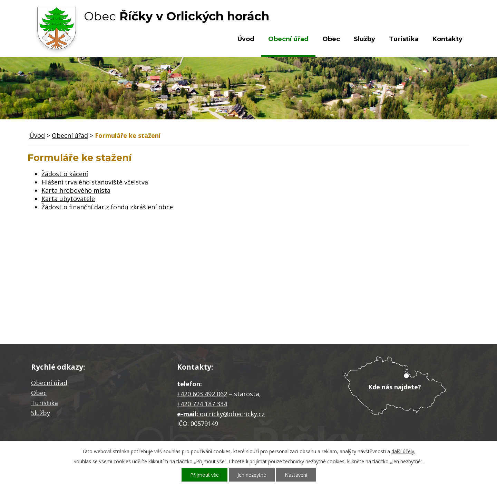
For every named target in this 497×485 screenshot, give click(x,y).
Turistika (404, 39)
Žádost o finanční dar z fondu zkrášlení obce (107, 207)
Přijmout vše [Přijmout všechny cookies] (204, 475)
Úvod (245, 39)
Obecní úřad (288, 39)
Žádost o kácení (64, 174)
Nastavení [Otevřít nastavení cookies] (296, 475)
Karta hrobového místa (75, 190)
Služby (364, 39)
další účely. (403, 451)
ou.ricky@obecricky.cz (232, 414)
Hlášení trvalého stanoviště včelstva (94, 182)
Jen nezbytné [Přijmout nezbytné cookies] (251, 475)
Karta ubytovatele (68, 198)
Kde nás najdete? (394, 387)
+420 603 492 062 (202, 394)
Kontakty (447, 39)
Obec (331, 39)
